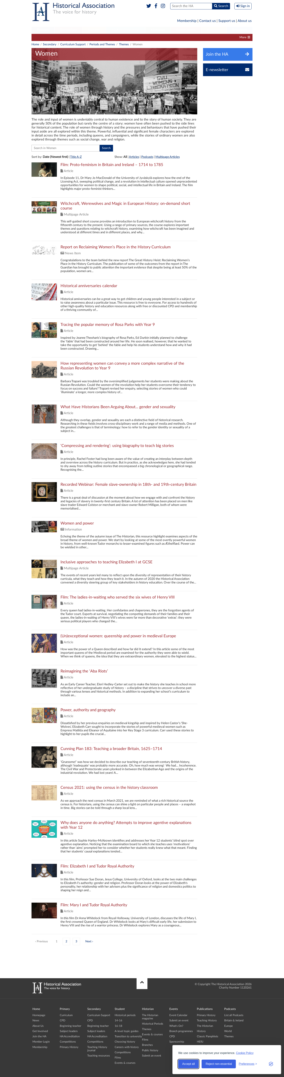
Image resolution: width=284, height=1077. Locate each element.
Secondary (68, 30)
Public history (150, 1050)
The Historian (205, 1026)
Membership (187, 21)
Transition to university (128, 1036)
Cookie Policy (245, 1053)
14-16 (118, 1020)
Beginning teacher (87, 37)
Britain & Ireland (233, 1020)
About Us (38, 1026)
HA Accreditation (140, 37)
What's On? (176, 1026)
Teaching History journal (194, 37)
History (201, 1031)
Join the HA (39, 1036)
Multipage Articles (167, 156)
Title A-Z (76, 156)
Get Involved (40, 1031)
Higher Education (125, 30)
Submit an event (151, 1055)
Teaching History (207, 1020)
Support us (226, 21)
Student (94, 30)
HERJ (200, 1041)
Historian (158, 30)
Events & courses (125, 1063)
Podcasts (214, 30)
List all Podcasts (233, 1015)
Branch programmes (181, 1031)
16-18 (118, 1026)
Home (35, 44)
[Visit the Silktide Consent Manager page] (271, 1064)
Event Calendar (178, 1015)
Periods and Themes (102, 44)
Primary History (69, 1047)
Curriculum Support (46, 37)
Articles (134, 156)
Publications (186, 30)
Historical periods (125, 1015)
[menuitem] (43, 30)
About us (245, 21)
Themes (124, 44)
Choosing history (125, 1041)
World (228, 1031)
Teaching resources (227, 37)
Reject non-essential (219, 1063)
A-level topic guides (127, 1031)
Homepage (38, 1015)
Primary (43, 30)
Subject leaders (113, 37)
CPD (67, 37)
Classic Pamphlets (207, 1036)
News (35, 1020)
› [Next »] (92, 941)
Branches (239, 30)
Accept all (188, 1063)
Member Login (41, 1041)
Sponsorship (176, 1041)
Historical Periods (152, 1023)
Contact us (207, 21)
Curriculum (66, 1015)
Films (118, 1057)
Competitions (164, 37)
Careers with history (127, 1047)
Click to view (114, 179)
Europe (228, 1026)
